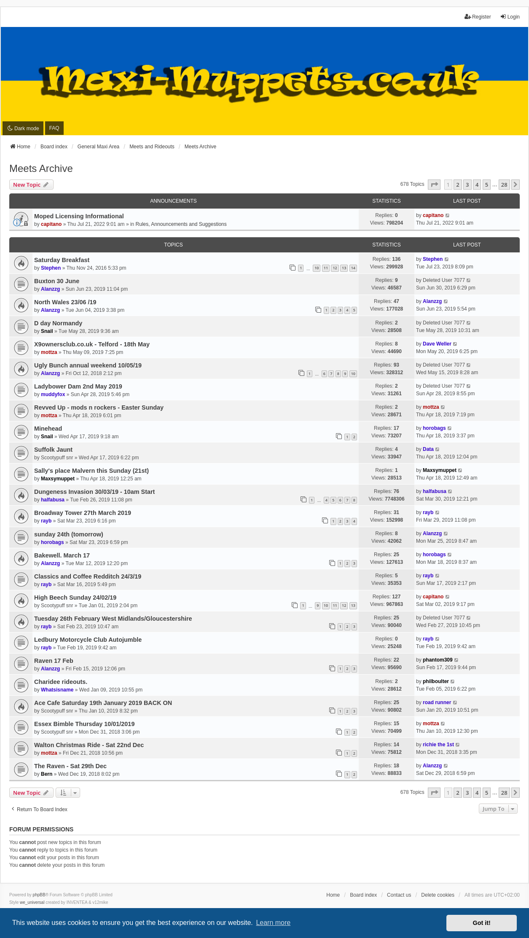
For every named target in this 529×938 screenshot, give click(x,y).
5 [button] (486, 184)
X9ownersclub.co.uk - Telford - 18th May (92, 344)
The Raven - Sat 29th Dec (70, 766)
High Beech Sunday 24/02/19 (75, 597)
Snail (47, 331)
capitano (51, 224)
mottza (49, 352)
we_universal (32, 902)
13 (344, 268)
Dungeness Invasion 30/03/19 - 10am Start (94, 491)
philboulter (436, 681)
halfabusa (52, 500)
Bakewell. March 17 (62, 555)
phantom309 (438, 660)
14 (353, 268)
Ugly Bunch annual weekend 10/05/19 (88, 365)
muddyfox (53, 394)
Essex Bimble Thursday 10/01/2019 (84, 724)
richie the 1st (438, 745)
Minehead (48, 428)
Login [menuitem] (510, 16)
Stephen (51, 268)
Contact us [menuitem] (399, 895)
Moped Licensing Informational (79, 216)
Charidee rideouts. (60, 681)
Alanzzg (50, 289)
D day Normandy (58, 323)
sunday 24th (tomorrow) (68, 534)
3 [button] (467, 184)
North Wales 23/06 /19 (65, 302)
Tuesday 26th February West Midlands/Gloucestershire (113, 618)
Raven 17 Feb (53, 660)
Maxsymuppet (58, 479)
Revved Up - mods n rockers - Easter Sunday (99, 407)
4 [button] (476, 184)
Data (428, 449)
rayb (46, 521)
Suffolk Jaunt (53, 449)
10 (316, 268)
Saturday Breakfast (61, 260)
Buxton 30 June (56, 281)
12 (335, 268)
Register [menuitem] (478, 16)
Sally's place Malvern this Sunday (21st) (91, 470)
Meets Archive (41, 168)
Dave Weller (437, 344)
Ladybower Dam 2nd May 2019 (78, 386)
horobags (434, 428)
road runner (437, 702)
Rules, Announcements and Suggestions (181, 224)
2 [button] (457, 184)
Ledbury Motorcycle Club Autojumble (88, 639)
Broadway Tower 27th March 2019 (82, 512)
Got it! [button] (482, 922)
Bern (46, 774)
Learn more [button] (273, 922)
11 (326, 268)
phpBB (39, 894)
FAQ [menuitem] (54, 128)
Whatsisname (57, 690)
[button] (434, 185)
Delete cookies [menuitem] (437, 895)
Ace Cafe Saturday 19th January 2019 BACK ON (103, 702)
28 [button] (504, 184)
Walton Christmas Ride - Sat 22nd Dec (89, 745)
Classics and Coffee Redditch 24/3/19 (87, 576)
